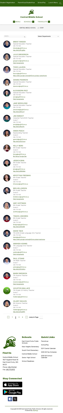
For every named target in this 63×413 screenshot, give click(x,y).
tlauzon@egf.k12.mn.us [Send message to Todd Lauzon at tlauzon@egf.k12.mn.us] (20, 73)
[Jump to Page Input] (41, 317)
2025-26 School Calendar (46, 356)
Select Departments (44, 36)
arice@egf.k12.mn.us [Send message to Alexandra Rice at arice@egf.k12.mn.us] (19, 97)
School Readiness (28, 361)
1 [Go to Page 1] (12, 317)
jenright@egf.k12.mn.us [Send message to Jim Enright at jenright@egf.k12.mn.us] (20, 124)
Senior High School (28, 357)
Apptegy (35, 410)
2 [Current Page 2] (15, 317)
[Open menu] (17, 22)
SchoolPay (42, 2)
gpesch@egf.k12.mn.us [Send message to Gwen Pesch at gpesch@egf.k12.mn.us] (20, 139)
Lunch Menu (53, 2)
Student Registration (7, 2)
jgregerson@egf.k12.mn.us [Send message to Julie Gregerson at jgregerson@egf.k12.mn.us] (21, 61)
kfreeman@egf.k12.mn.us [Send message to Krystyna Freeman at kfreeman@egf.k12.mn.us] (20, 184)
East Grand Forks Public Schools (30, 342)
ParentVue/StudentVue (26, 2)
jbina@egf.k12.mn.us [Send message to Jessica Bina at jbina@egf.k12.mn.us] (19, 169)
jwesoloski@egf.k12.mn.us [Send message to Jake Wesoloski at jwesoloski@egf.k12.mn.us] (21, 109)
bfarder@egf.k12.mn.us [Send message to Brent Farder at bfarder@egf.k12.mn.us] (20, 48)
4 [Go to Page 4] (22, 317)
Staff (42, 28)
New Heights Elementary (30, 347)
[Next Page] (27, 317)
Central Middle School (27, 28)
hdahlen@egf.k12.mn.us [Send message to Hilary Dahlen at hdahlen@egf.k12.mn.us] (20, 309)
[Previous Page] (8, 317)
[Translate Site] (43, 22)
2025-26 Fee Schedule (49, 352)
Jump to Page (33, 317)
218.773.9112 (10, 369)
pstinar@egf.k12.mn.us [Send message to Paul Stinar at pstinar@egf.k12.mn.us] (19, 267)
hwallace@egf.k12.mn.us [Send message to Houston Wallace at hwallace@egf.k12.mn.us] (20, 297)
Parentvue (44, 341)
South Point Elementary (30, 350)
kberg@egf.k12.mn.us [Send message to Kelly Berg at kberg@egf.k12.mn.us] (19, 154)
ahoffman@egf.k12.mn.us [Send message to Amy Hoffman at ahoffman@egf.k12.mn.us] (20, 211)
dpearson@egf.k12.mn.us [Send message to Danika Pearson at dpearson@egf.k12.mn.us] (20, 86)
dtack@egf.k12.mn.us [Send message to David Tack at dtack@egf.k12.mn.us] (19, 237)
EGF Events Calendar (48, 348)
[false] (15, 36)
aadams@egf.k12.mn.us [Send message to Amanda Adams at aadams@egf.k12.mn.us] (20, 252)
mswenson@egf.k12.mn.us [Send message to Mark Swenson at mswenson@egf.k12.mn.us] (21, 282)
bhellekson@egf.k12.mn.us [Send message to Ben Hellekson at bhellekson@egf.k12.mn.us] (21, 197)
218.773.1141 (12, 367)
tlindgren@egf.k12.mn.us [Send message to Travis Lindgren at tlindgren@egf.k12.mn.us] (20, 224)
